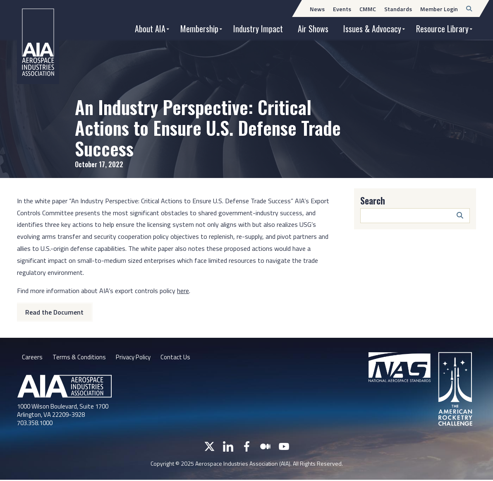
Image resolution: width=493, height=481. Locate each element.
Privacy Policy (136, 358)
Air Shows (313, 28)
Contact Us (181, 358)
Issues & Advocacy (372, 28)
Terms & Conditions (80, 358)
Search (372, 200)
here (183, 291)
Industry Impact (258, 28)
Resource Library (442, 28)
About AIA (150, 28)
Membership (199, 28)
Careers (32, 358)
